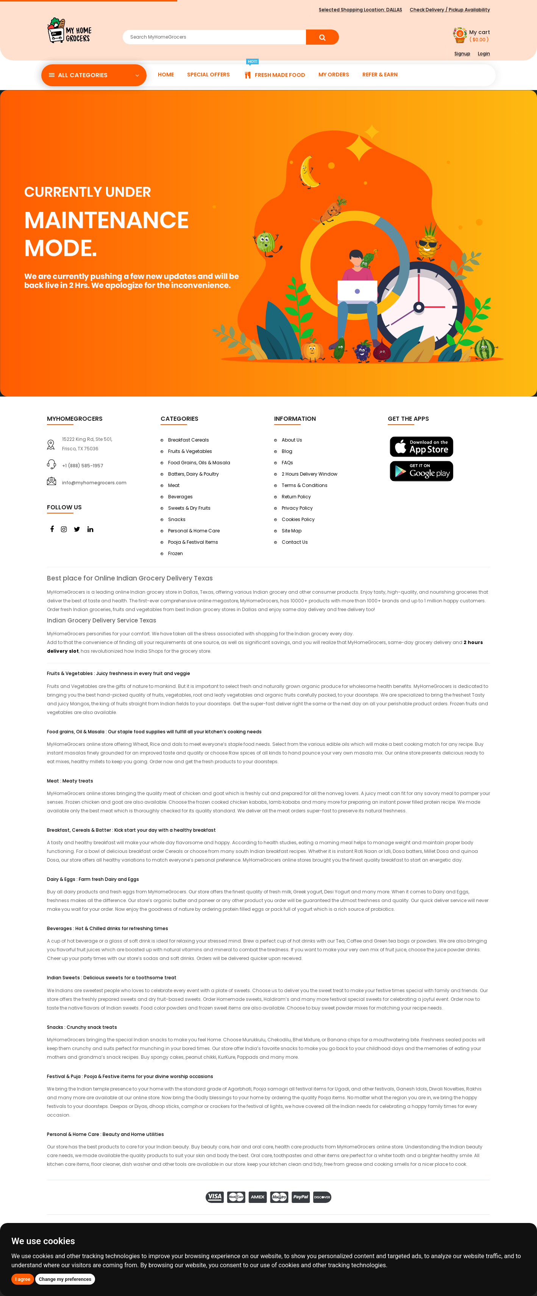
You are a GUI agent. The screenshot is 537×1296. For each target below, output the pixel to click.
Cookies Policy (298, 519)
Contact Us (295, 542)
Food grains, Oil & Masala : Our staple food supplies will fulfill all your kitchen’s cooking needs (154, 731)
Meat (174, 485)
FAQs (287, 462)
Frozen (175, 553)
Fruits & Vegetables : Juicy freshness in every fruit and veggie (118, 673)
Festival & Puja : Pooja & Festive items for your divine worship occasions (130, 1076)
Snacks (177, 519)
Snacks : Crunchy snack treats (82, 1027)
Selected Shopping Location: (360, 9)
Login (484, 53)
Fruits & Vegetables (190, 451)
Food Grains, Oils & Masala (199, 462)
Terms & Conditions (305, 485)
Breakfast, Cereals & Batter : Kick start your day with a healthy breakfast (131, 830)
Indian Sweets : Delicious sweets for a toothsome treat (111, 977)
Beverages (180, 496)
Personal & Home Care (194, 530)
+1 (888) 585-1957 (82, 465)
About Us (292, 440)
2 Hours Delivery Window (309, 474)
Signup (462, 53)
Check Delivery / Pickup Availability (450, 9)
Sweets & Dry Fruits (189, 508)
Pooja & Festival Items (193, 542)
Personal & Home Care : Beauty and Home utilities (105, 1134)
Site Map (291, 530)
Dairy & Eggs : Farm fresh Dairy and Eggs (93, 879)
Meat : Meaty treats (70, 781)
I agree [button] (22, 1279)
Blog (287, 451)
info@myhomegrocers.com (94, 482)
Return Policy (296, 496)
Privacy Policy (297, 508)
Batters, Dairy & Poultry (193, 474)
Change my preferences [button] (65, 1279)
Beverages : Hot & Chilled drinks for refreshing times (107, 928)
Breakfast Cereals (188, 440)
